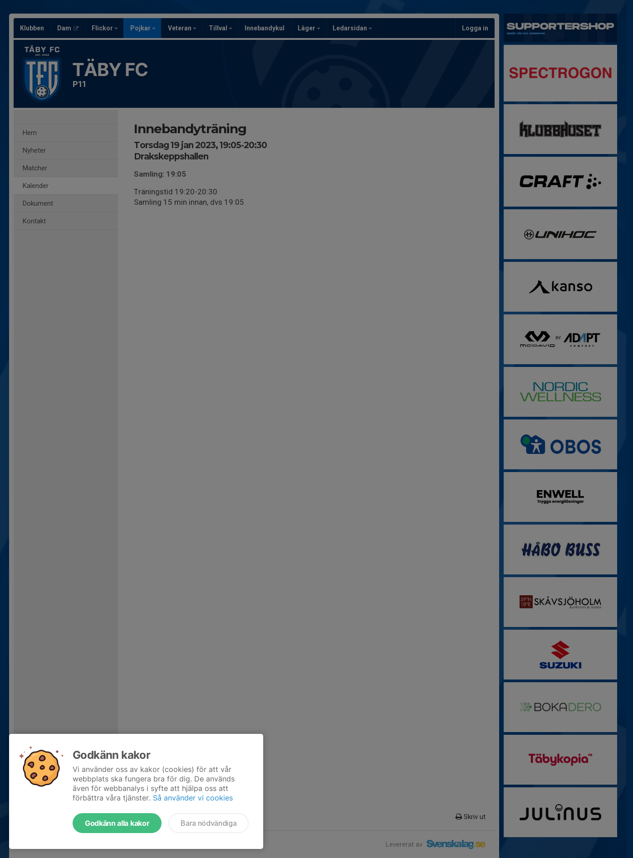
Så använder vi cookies (193, 797)
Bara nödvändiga (208, 823)
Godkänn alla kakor (117, 823)
